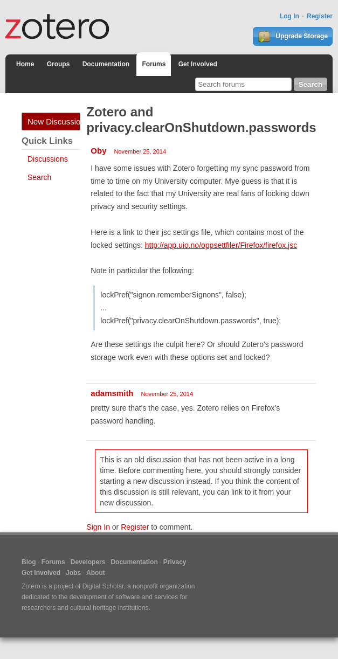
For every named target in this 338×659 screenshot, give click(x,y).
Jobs (73, 573)
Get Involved (197, 64)
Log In (289, 16)
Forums (153, 64)
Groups (58, 64)
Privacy (175, 562)
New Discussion (53, 121)
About (95, 573)
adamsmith (112, 393)
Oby (98, 150)
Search (39, 177)
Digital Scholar (103, 586)
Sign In (98, 527)
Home (25, 64)
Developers (88, 562)
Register (320, 16)
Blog (29, 562)
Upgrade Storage (293, 36)
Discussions (47, 159)
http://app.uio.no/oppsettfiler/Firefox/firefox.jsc (221, 245)
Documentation (105, 64)
